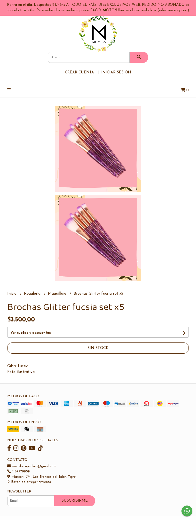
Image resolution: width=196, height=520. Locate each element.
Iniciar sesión (116, 72)
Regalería (33, 294)
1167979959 (18, 471)
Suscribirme (75, 501)
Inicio (12, 294)
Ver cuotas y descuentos (30, 333)
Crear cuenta (79, 72)
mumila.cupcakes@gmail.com (31, 466)
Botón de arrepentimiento (29, 482)
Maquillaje (57, 294)
